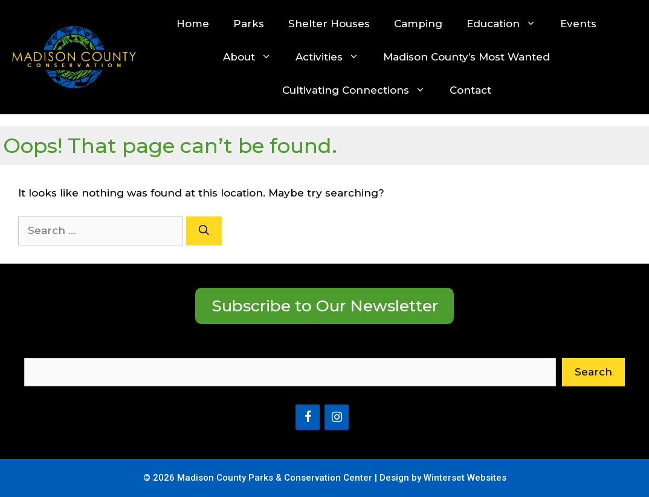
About (253, 57)
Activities (333, 57)
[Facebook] (307, 417)
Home (192, 24)
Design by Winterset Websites (442, 477)
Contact (470, 90)
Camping (418, 24)
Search (43, 349)
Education (507, 24)
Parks (248, 24)
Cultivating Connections (360, 90)
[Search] (204, 230)
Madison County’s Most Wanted (466, 57)
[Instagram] (336, 417)
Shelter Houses (329, 24)
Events (578, 24)
